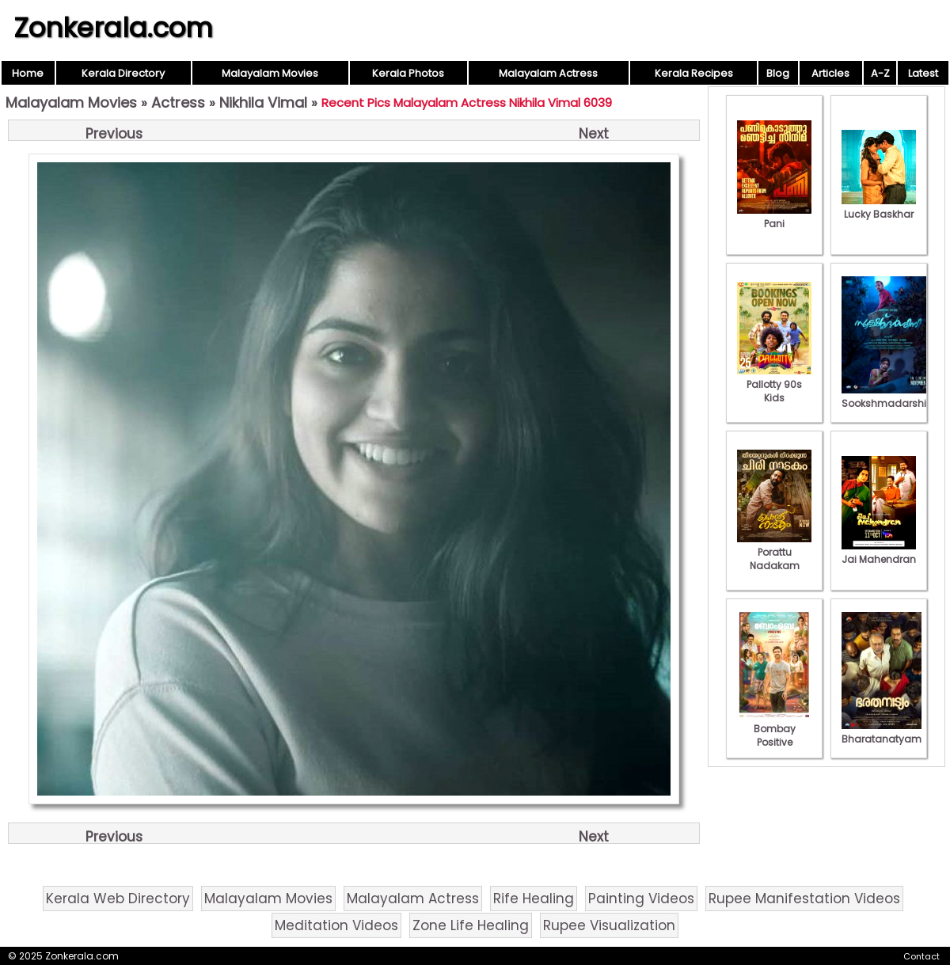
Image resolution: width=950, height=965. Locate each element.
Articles (830, 73)
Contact (921, 956)
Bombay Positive (774, 729)
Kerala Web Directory (118, 898)
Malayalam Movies (270, 73)
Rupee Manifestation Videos (804, 898)
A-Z (880, 73)
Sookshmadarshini (888, 396)
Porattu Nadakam (774, 552)
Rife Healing (533, 898)
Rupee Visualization (609, 925)
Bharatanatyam (882, 732)
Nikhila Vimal (263, 102)
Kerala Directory (123, 73)
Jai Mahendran (879, 552)
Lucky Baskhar (879, 207)
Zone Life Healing (470, 925)
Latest (923, 73)
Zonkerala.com (113, 28)
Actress (178, 102)
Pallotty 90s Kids (774, 384)
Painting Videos (641, 898)
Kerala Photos (408, 73)
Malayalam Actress (548, 73)
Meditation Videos (336, 925)
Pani (774, 216)
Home (28, 73)
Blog (777, 73)
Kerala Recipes (694, 73)
